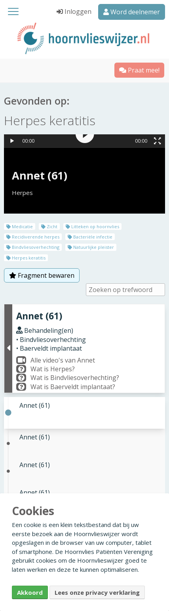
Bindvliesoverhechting (32, 247)
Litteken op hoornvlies (92, 226)
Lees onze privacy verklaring (97, 592)
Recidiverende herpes (32, 237)
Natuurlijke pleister (91, 247)
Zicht (49, 226)
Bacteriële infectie (90, 237)
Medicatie (19, 226)
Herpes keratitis (26, 258)
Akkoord (30, 592)
